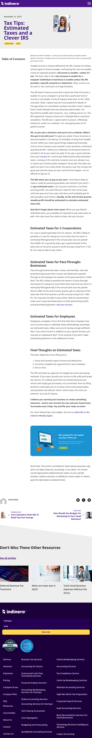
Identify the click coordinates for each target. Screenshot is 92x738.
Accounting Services (66, 666)
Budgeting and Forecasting (34, 725)
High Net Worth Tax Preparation (72, 694)
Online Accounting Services (34, 699)
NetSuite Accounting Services (71, 687)
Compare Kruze (10, 687)
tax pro (43, 156)
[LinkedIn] (89, 500)
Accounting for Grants (31, 666)
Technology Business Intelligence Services (73, 725)
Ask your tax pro (64, 304)
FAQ (5, 701)
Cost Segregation (29, 718)
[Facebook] (78, 500)
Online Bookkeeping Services (70, 659)
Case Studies (9, 713)
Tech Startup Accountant (33, 711)
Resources (8, 706)
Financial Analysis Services (34, 683)
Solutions (7, 666)
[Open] (89, 3)
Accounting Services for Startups (37, 704)
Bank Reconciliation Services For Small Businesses (72, 716)
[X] (83, 500)
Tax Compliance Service (68, 673)
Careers (7, 727)
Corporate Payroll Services (69, 701)
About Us (7, 720)
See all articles (8, 558)
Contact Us (8, 733)
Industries (8, 673)
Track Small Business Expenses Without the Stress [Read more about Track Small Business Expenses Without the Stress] (75, 589)
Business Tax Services (31, 659)
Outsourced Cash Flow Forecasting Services (32, 674)
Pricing (6, 680)
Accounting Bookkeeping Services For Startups (33, 690)
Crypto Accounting (66, 734)
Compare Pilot (10, 694)
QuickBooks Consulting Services (36, 731)
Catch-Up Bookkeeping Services (72, 680)
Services (7, 659)
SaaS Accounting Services (69, 708)
